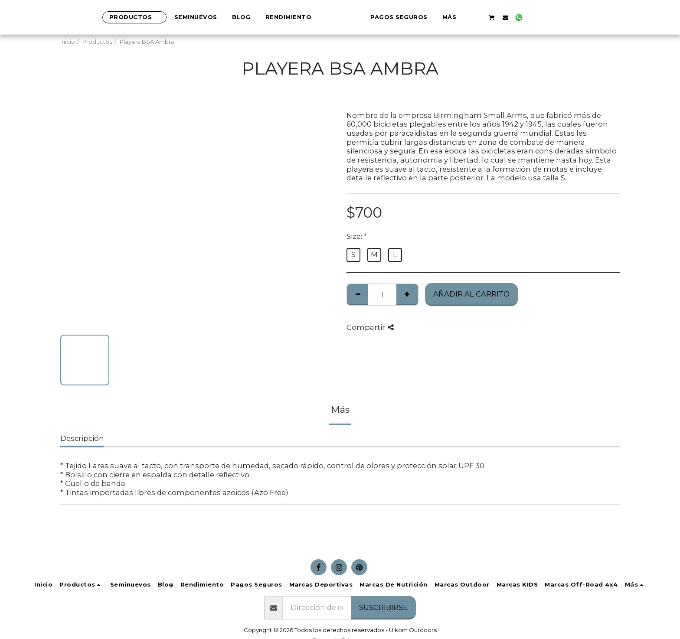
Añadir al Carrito (471, 294)
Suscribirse (383, 607)
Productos (97, 41)
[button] (508, 17)
